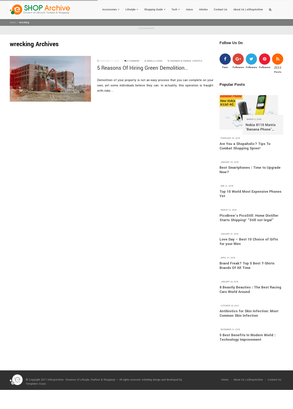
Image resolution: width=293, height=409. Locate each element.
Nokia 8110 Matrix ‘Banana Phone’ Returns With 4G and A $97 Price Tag (262, 127)
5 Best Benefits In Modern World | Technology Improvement (248, 337)
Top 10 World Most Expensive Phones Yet (250, 193)
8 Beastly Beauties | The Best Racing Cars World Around (250, 289)
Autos (189, 9)
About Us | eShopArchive (248, 9)
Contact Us (220, 9)
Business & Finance (181, 61)
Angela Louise (154, 61)
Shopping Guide (154, 9)
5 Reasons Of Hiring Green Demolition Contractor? (141, 68)
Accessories (110, 9)
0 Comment (131, 61)
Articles (203, 9)
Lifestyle (132, 9)
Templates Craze (36, 384)
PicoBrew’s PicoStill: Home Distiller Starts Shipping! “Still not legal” (249, 217)
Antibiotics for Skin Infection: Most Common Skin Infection (249, 313)
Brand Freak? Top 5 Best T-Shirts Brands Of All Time (247, 265)
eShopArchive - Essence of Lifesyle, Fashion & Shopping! (82, 380)
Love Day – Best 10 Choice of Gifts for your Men (249, 241)
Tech (176, 9)
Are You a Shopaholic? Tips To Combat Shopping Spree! (245, 146)
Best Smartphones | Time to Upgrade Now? (250, 169)
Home (13, 22)
